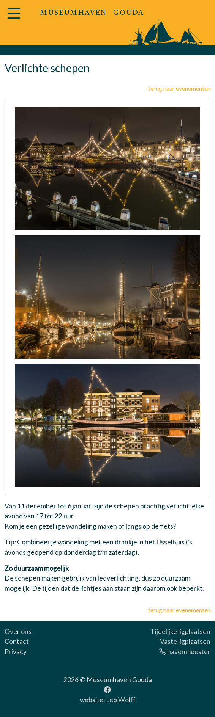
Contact (17, 641)
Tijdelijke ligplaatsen (180, 631)
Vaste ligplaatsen (185, 641)
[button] (14, 18)
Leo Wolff (121, 700)
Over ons (18, 631)
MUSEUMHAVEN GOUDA (92, 13)
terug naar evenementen (179, 88)
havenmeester (184, 652)
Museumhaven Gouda (119, 680)
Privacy (16, 652)
